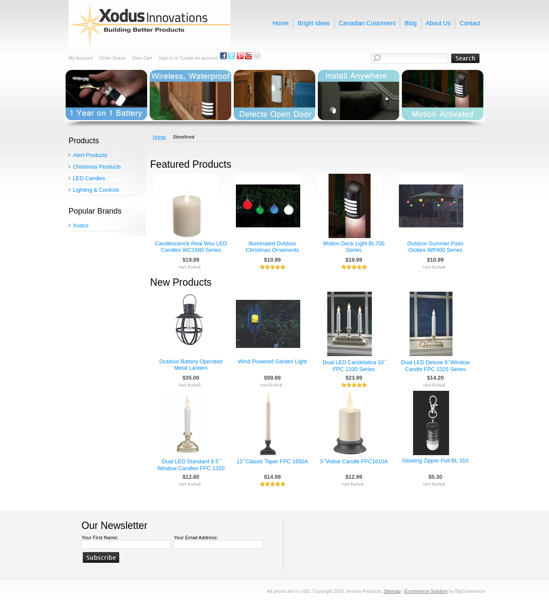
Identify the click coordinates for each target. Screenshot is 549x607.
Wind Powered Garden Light (272, 361)
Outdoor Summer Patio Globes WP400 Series (435, 246)
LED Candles (89, 178)
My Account (81, 57)
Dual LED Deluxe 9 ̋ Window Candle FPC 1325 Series (435, 365)
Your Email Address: (196, 537)
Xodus (80, 225)
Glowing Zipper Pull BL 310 (435, 460)
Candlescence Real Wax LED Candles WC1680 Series (191, 246)
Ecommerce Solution (425, 591)
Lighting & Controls (96, 190)
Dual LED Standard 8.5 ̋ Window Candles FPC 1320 (190, 464)
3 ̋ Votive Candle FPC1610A (354, 461)
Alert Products (90, 155)
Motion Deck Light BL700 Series (354, 246)
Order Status (112, 57)
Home (159, 136)
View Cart (142, 57)
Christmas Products (97, 166)
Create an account (199, 57)
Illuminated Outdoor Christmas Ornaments (272, 246)
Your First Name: (99, 537)
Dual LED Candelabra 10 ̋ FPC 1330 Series (354, 365)
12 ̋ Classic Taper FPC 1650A (272, 461)
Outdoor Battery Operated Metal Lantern (190, 364)
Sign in (166, 57)
